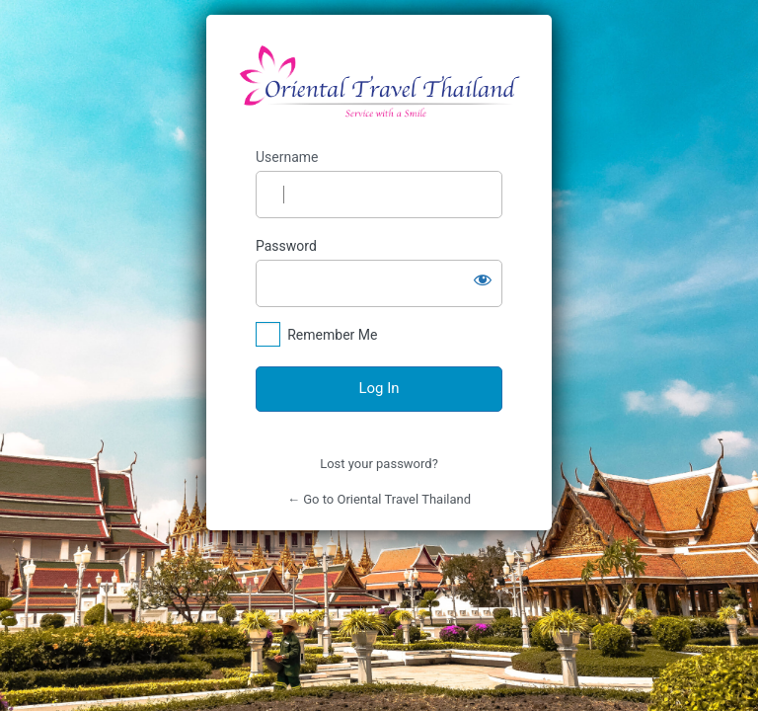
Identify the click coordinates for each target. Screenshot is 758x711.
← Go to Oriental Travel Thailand (379, 499)
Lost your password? (379, 463)
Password (286, 246)
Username (287, 157)
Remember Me (332, 335)
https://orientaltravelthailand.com (379, 81)
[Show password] (482, 279)
